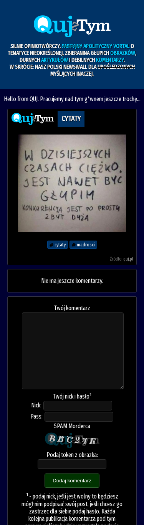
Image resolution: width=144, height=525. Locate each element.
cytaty (58, 245)
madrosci (83, 245)
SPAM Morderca (72, 426)
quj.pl (128, 259)
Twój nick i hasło (72, 396)
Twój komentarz (72, 308)
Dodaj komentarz (72, 480)
